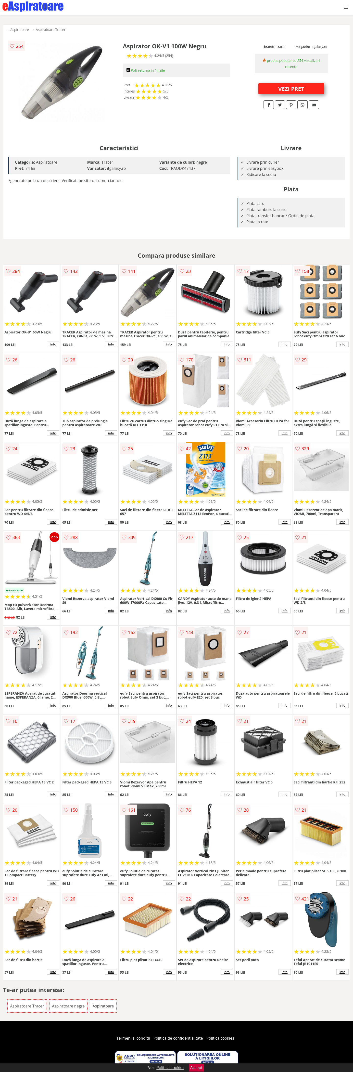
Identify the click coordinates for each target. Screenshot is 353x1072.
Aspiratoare (19, 29)
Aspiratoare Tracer (50, 29)
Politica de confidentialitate (178, 1038)
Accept (196, 1067)
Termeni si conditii (133, 1038)
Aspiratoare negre (68, 1006)
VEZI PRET (291, 88)
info (53, 344)
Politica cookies (220, 1038)
